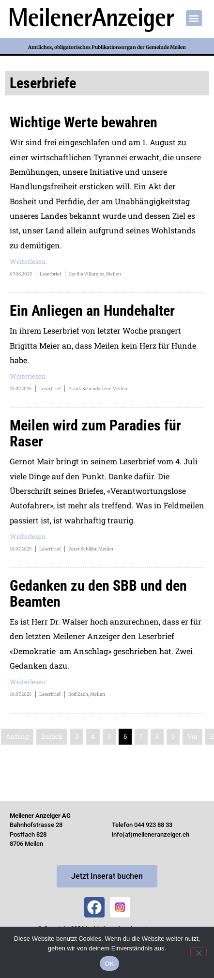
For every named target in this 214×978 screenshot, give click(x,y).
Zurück (51, 736)
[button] (194, 18)
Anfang (17, 736)
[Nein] (198, 951)
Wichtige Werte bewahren (83, 122)
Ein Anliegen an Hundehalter (92, 310)
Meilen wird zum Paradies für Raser (95, 433)
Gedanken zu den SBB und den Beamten (98, 593)
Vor (192, 736)
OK (109, 963)
